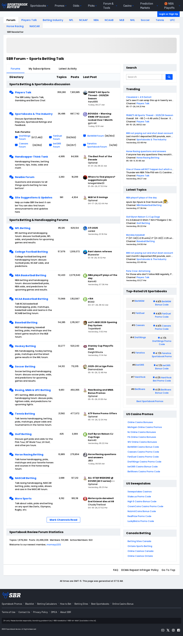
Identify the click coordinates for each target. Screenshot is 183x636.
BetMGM (139, 300)
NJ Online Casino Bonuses (142, 432)
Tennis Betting (25, 413)
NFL (71, 20)
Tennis (160, 20)
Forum (11, 20)
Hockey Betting (25, 346)
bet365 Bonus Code (163, 367)
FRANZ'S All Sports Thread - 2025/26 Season (149, 115)
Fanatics (140, 352)
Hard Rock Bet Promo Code (162, 379)
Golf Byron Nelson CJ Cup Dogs (143, 216)
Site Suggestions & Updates (33, 197)
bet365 (140, 364)
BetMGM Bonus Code (163, 303)
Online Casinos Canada (140, 551)
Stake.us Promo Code (139, 496)
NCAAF (83, 20)
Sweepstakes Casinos (140, 491)
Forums (15, 68)
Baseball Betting (26, 322)
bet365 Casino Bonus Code (143, 466)
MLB (121, 20)
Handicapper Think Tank (31, 156)
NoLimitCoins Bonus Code (142, 511)
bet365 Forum (57, 145)
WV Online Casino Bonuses (142, 441)
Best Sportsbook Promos (150, 401)
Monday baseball (135, 234)
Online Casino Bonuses (140, 422)
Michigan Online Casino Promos (145, 427)
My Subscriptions (39, 68)
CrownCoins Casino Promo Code (145, 506)
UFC (172, 20)
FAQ (115, 570)
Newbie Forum (24, 177)
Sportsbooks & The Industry (34, 114)
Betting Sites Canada (139, 541)
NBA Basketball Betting (30, 275)
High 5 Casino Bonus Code (142, 501)
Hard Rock (140, 376)
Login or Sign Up (168, 13)
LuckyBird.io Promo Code (141, 521)
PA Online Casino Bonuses (142, 437)
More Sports (23, 498)
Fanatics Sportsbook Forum (97, 145)
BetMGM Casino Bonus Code (143, 446)
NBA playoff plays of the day (141, 197)
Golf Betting (23, 434)
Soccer (145, 20)
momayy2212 (54, 544)
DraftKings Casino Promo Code (144, 461)
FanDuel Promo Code (163, 315)
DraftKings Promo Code (161, 343)
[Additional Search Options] (164, 77)
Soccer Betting (25, 366)
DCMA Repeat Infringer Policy (140, 570)
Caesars (140, 325)
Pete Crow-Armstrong (138, 271)
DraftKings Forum (24, 137)
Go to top (168, 570)
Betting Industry (53, 20)
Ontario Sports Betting (140, 546)
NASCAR (35, 26)
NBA (96, 20)
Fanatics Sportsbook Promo (162, 355)
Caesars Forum (23, 145)
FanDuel (140, 313)
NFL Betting (22, 228)
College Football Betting (31, 251)
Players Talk (29, 20)
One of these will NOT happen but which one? (151, 169)
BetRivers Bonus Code (163, 391)
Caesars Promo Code (163, 327)
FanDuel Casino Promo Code (143, 456)
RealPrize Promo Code (139, 516)
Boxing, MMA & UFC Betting (33, 390)
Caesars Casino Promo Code (143, 451)
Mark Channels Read (63, 520)
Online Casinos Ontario (140, 555)
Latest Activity (68, 68)
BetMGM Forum (95, 135)
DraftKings (140, 337)
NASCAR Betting (25, 478)
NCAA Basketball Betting (31, 299)
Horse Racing (15, 26)
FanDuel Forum (57, 137)
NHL (132, 20)
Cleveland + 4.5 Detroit (139, 97)
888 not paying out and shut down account (149, 133)
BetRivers (140, 389)
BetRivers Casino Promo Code (144, 471)
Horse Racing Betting (29, 454)
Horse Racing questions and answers (146, 151)
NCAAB (109, 20)
